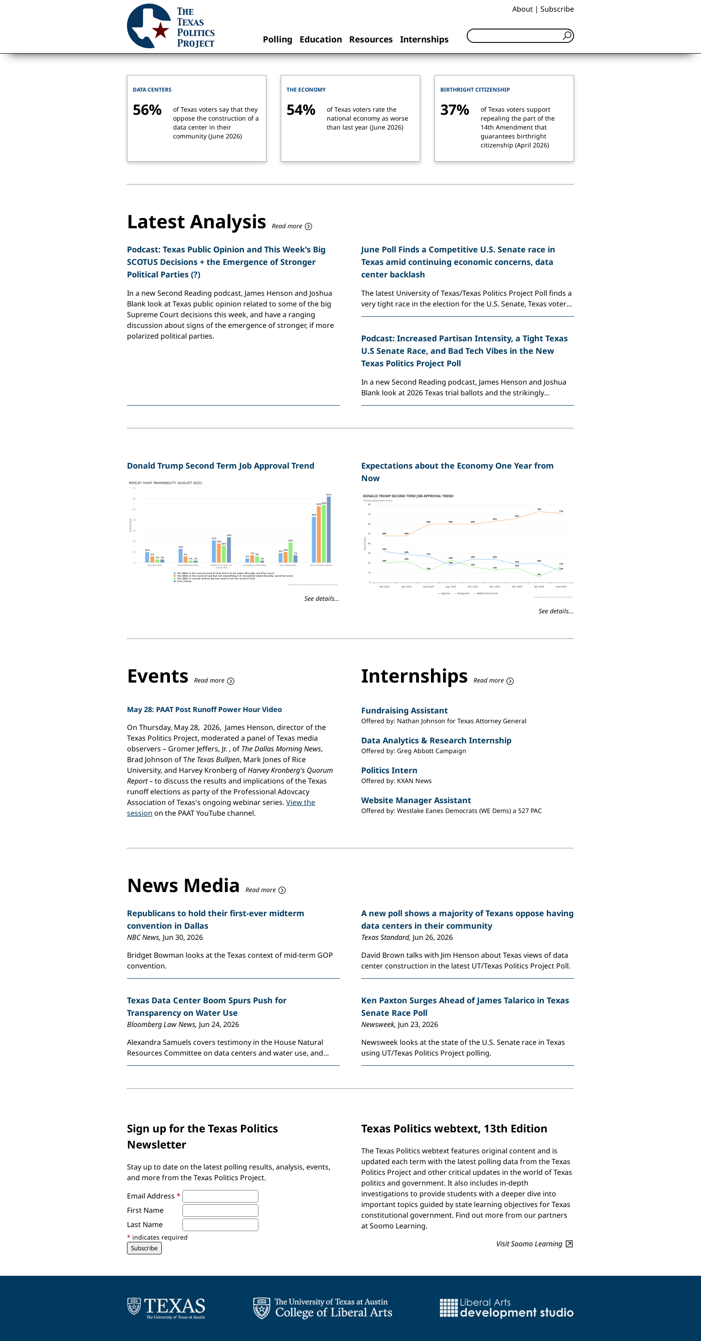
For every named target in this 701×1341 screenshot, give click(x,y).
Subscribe (557, 9)
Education (321, 39)
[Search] (520, 36)
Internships (424, 39)
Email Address (154, 1196)
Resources (371, 39)
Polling (277, 39)
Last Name (145, 1224)
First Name (145, 1210)
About (522, 9)
